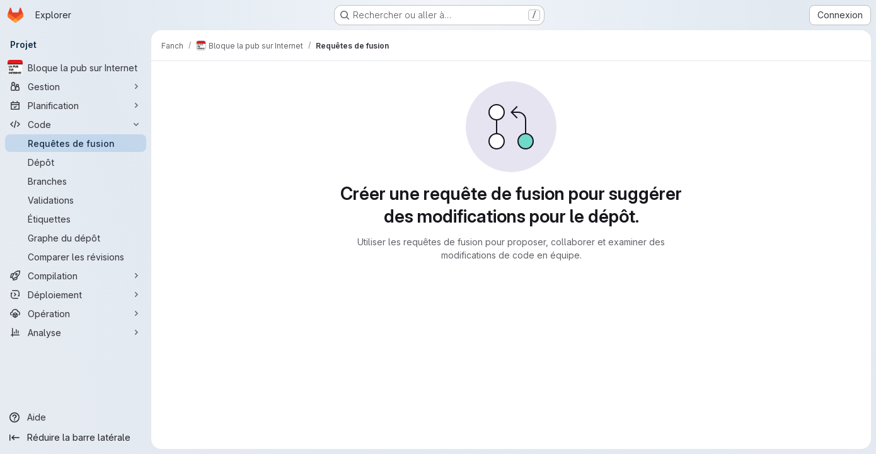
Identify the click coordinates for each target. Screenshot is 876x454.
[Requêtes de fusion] (75, 143)
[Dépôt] (75, 162)
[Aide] (75, 417)
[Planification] (75, 105)
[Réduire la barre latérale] (75, 437)
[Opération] (75, 313)
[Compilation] (75, 275)
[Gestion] (75, 86)
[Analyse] (75, 332)
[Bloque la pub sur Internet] (75, 67)
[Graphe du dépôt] (75, 238)
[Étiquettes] (75, 219)
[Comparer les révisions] (75, 256)
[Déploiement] (75, 294)
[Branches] (75, 181)
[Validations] (75, 200)
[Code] (75, 124)
